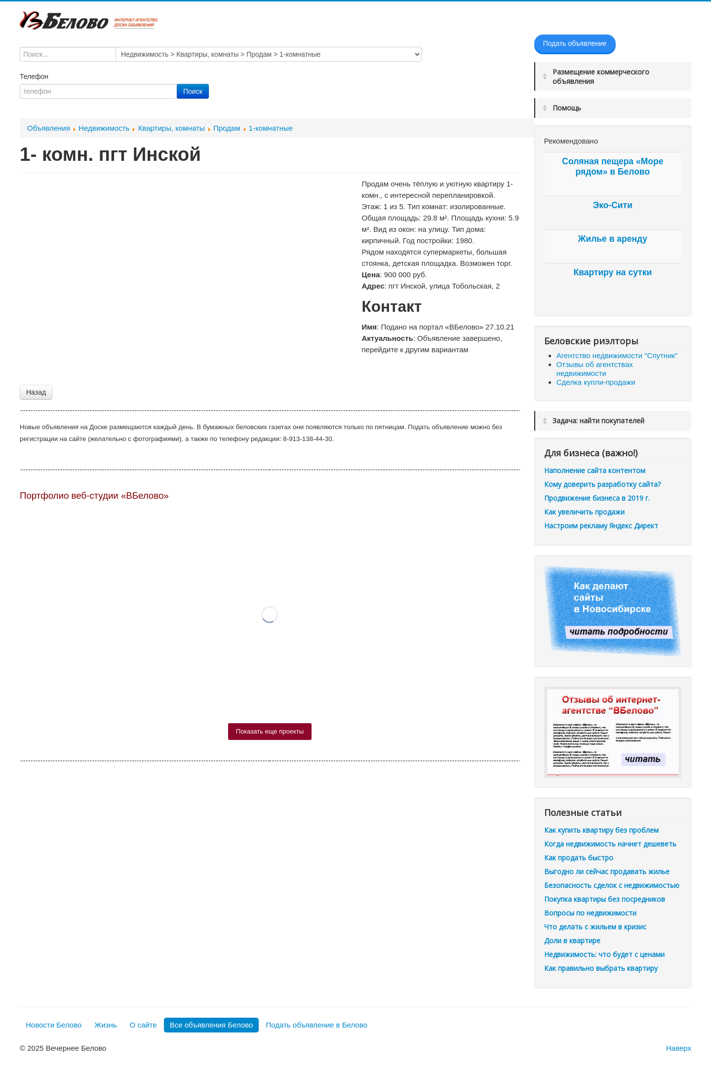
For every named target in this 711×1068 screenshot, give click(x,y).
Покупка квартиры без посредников (604, 899)
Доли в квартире (572, 940)
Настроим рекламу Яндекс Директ (601, 525)
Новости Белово (53, 1025)
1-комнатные (271, 128)
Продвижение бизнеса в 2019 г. (597, 498)
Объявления (48, 128)
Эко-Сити (612, 205)
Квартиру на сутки (612, 272)
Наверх (678, 1048)
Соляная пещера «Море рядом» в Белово (612, 166)
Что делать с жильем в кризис (595, 926)
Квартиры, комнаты (171, 128)
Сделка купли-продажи (595, 382)
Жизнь (105, 1025)
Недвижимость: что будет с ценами (604, 954)
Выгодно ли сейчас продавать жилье (607, 871)
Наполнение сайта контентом (594, 470)
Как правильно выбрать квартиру (601, 968)
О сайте (143, 1025)
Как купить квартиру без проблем (601, 830)
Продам (226, 128)
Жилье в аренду (612, 239)
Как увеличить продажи (584, 511)
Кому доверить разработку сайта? (602, 484)
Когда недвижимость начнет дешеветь (610, 843)
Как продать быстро (578, 857)
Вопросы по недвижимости (590, 913)
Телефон (35, 76)
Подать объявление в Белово (316, 1025)
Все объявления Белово (211, 1025)
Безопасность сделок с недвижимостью (611, 885)
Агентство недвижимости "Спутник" (617, 355)
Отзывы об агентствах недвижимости (594, 368)
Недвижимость (104, 128)
